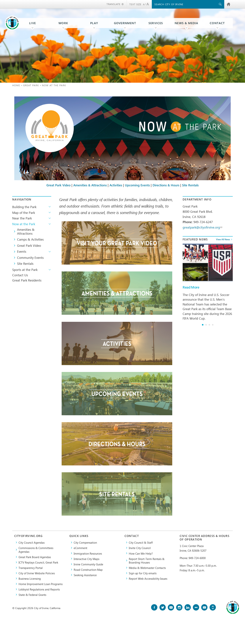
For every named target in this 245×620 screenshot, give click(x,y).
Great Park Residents (26, 280)
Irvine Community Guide (88, 564)
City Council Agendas (32, 542)
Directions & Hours (166, 185)
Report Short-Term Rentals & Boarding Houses (146, 560)
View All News (223, 239)
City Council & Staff (141, 542)
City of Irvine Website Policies (37, 573)
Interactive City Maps (86, 559)
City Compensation (85, 542)
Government (125, 23)
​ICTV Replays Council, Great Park (38, 562)
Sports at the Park (24, 270)
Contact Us (20, 275)
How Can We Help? (141, 553)
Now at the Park (23, 224)
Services (155, 23)
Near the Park (22, 218)
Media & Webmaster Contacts (147, 568)
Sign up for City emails (142, 573)
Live (32, 23)
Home (16, 85)
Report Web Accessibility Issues (148, 578)
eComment (80, 548)
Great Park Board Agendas (35, 557)
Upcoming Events (137, 185)
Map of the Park (23, 213)
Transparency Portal (31, 568)
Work (63, 23)
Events (21, 251)
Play (94, 23)
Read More (191, 287)
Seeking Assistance (85, 575)
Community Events (30, 257)
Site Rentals (190, 185)
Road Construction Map (88, 570)
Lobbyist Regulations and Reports (39, 589)
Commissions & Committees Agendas (36, 549)
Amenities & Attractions (90, 185)
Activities (116, 185)
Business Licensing (30, 578)
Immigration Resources (88, 553)
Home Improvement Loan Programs (41, 584)
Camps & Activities (30, 239)
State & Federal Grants (32, 595)
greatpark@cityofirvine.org (202, 227)
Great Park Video (58, 185)
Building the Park (24, 207)
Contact (217, 23)
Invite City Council (140, 548)
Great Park (31, 85)
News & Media (186, 23)
